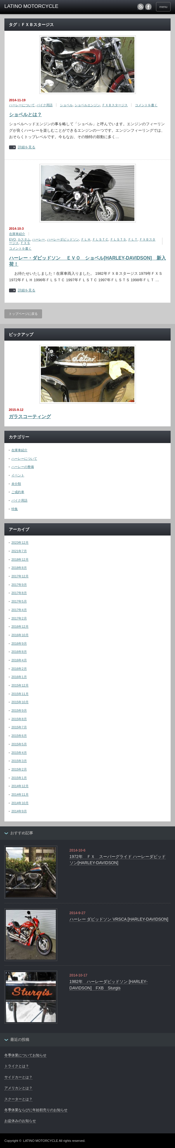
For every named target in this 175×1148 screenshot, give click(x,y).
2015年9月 (19, 710)
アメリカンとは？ (18, 1088)
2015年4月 (19, 752)
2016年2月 (19, 668)
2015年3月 (19, 761)
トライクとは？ (16, 1066)
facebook (148, 7)
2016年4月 (19, 660)
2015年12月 (20, 685)
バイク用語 (45, 105)
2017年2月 (19, 618)
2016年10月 (20, 635)
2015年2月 (19, 769)
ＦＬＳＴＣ (100, 239)
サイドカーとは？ (18, 1077)
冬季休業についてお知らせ (25, 1055)
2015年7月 (19, 727)
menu (163, 6)
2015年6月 (19, 735)
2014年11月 (20, 794)
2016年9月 (19, 643)
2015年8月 (19, 719)
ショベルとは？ (25, 114)
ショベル (66, 105)
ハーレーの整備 (22, 467)
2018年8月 (19, 567)
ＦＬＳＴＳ (118, 239)
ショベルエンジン (87, 105)
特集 (14, 509)
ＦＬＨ (86, 239)
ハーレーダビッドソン (63, 239)
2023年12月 (20, 542)
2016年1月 (19, 677)
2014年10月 (20, 803)
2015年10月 (20, 702)
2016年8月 (19, 651)
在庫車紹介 (17, 234)
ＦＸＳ (25, 243)
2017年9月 (19, 584)
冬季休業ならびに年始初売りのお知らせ (35, 1110)
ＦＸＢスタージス (115, 105)
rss (140, 7)
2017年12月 (20, 576)
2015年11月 (20, 694)
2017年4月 (19, 610)
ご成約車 (17, 492)
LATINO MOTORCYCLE (40, 1140)
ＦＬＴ (133, 239)
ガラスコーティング (30, 416)
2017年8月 (19, 593)
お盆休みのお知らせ (20, 1121)
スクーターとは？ (18, 1099)
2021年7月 (19, 551)
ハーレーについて (22, 105)
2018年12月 (20, 559)
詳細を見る (26, 147)
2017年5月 (19, 601)
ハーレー (38, 239)
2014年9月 (19, 811)
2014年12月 (20, 786)
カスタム (24, 239)
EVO (12, 239)
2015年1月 (19, 778)
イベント (17, 475)
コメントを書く (146, 105)
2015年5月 (19, 744)
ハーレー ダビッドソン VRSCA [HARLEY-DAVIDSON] (119, 919)
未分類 (16, 483)
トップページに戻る (23, 313)
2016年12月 (20, 626)
